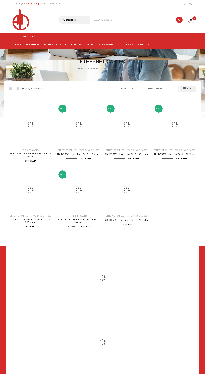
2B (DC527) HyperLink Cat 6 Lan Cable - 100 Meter (30, 221)
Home (81, 68)
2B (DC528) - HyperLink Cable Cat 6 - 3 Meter (78, 221)
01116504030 (28, 295)
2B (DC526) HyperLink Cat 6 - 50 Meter (174, 154)
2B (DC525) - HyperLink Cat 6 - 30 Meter (126, 154)
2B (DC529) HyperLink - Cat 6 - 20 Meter (126, 220)
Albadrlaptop (81, 316)
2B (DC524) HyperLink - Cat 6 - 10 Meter (78, 154)
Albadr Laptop (32, 3)
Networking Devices (98, 68)
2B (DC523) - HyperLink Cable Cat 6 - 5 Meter (30, 155)
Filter (189, 88)
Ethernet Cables (30, 150)
